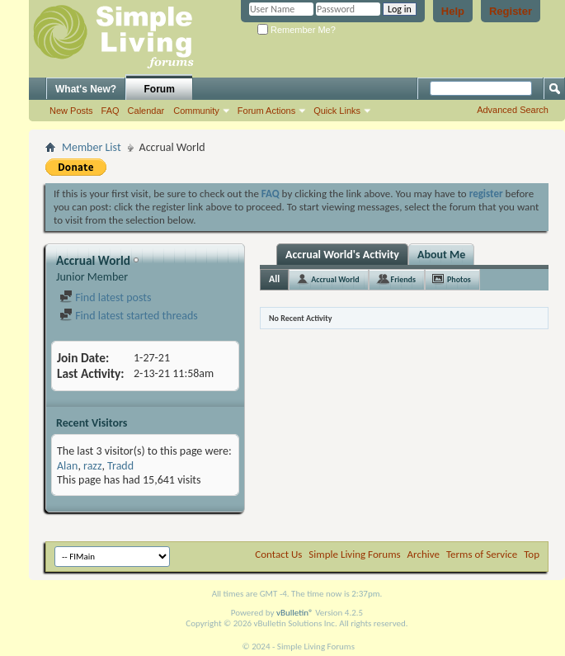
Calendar (146, 111)
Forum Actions (266, 111)
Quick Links (336, 111)
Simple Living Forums (354, 554)
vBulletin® (294, 612)
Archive (423, 554)
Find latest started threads (128, 316)
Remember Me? (296, 30)
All (274, 279)
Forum (159, 89)
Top (531, 554)
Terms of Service (481, 554)
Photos (459, 279)
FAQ (110, 111)
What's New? (85, 89)
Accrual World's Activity (342, 255)
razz (92, 466)
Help (452, 11)
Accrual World (335, 279)
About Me (441, 255)
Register (510, 11)
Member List (91, 147)
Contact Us (278, 554)
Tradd (120, 466)
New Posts (71, 111)
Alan (67, 466)
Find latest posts (105, 297)
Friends (403, 279)
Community (196, 111)
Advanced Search (513, 110)
